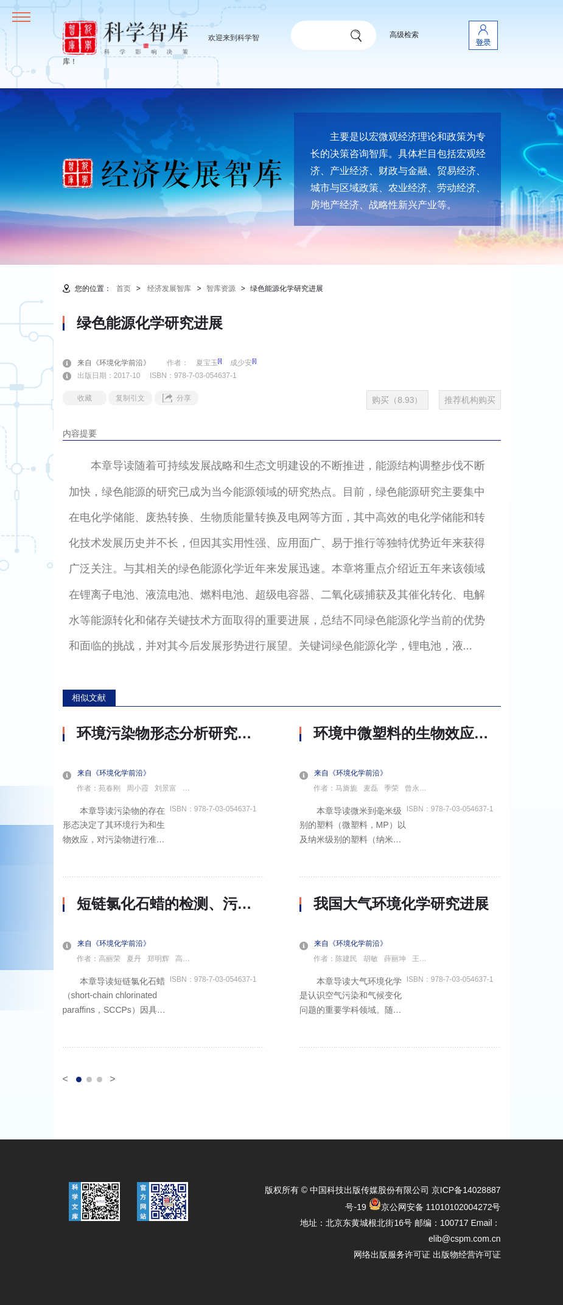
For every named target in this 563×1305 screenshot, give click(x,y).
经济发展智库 (169, 288)
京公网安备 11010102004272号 (435, 1207)
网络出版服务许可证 (392, 1254)
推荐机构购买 (469, 400)
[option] (163, 886)
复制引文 (130, 398)
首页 (123, 288)
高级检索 (404, 34)
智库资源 (221, 288)
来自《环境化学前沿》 (121, 363)
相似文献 (89, 697)
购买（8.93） (397, 400)
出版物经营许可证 (467, 1254)
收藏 (84, 398)
